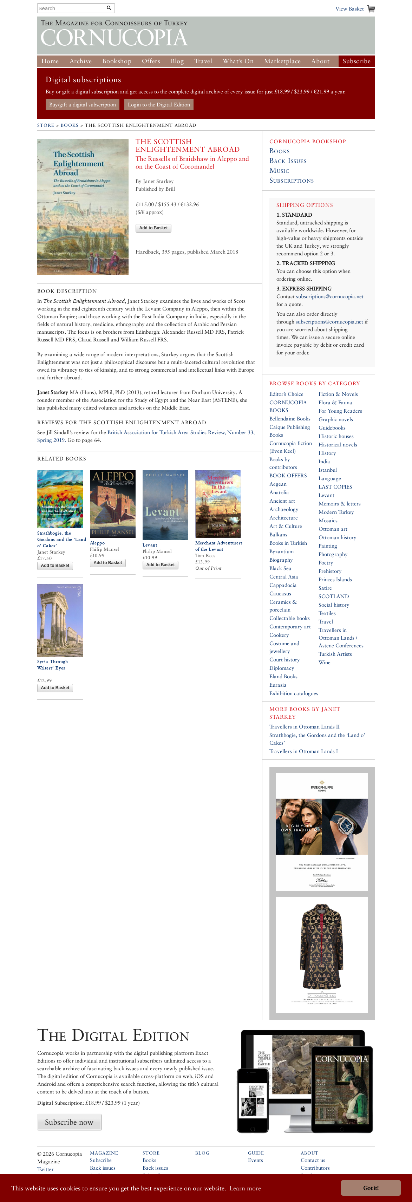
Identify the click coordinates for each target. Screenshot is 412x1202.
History (327, 453)
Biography (281, 560)
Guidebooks (332, 428)
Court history (284, 659)
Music (279, 170)
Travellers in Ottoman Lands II (304, 727)
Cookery (279, 635)
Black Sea (280, 568)
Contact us (313, 1160)
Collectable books (289, 618)
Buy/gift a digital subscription (82, 104)
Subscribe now (69, 1121)
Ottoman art (333, 529)
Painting (328, 546)
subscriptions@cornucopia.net (330, 296)
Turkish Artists (335, 654)
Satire (325, 588)
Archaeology (284, 509)
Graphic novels (336, 419)
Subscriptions (291, 180)
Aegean (278, 484)
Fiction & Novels (338, 394)
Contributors (315, 1168)
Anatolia (279, 492)
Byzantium (281, 551)
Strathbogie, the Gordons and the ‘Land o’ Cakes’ (61, 539)
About (320, 61)
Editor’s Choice (286, 394)
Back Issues (288, 160)
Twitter (45, 1169)
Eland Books (283, 676)
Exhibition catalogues (293, 693)
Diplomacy (281, 668)
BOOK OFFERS (288, 475)
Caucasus (280, 593)
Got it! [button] (371, 1188)
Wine (325, 662)
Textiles (327, 613)
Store (45, 125)
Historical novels (338, 445)
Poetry (326, 563)
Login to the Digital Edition (159, 104)
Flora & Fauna (335, 402)
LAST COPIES (335, 487)
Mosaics (328, 520)
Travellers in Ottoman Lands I (303, 751)
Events (255, 1160)
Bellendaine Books (289, 419)
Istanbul (328, 470)
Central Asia (283, 577)
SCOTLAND (334, 596)
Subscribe (357, 61)
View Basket (349, 9)
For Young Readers (340, 411)
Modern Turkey (336, 512)
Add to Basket (153, 228)
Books (70, 125)
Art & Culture (285, 526)
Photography (333, 554)
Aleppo (97, 543)
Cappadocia (283, 585)
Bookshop (116, 61)
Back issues (103, 1168)
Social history (334, 605)
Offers (151, 61)
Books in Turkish (288, 543)
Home (50, 61)
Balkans (278, 534)
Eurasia (278, 685)
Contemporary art (290, 626)
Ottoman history (338, 537)
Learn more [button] (245, 1188)
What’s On (238, 61)
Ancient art (282, 501)
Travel (203, 61)
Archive (81, 61)
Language (330, 478)
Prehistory (330, 571)
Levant (150, 545)
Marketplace (282, 61)
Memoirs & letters (340, 504)
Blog (177, 61)
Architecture (283, 518)
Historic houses (336, 436)
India (324, 461)
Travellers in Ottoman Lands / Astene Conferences (341, 637)
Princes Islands (335, 579)
